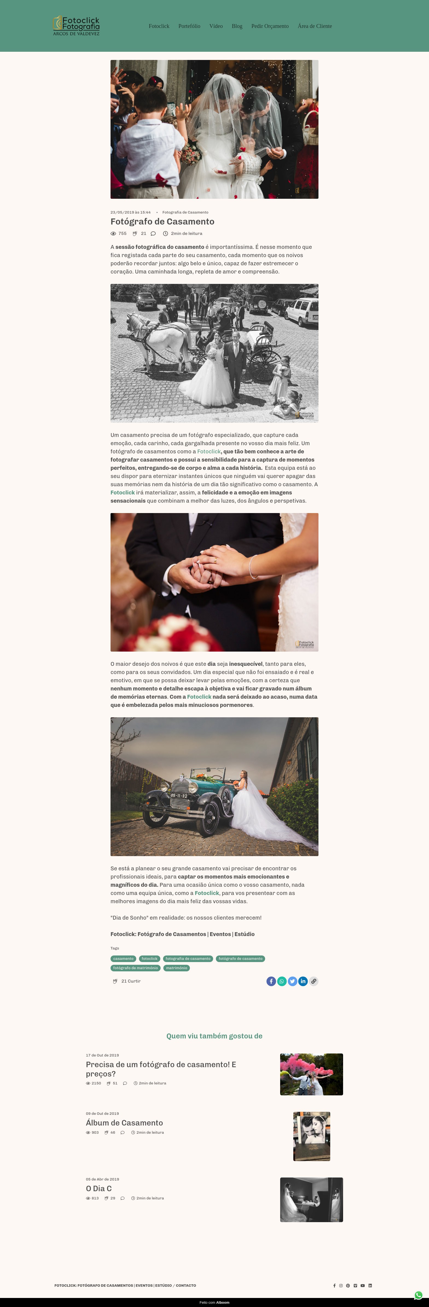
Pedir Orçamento (270, 26)
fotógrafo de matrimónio (135, 968)
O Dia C (99, 1188)
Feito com (214, 1302)
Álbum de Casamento (124, 1122)
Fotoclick (159, 26)
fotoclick (150, 958)
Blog (237, 26)
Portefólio (189, 26)
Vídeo (216, 26)
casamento (123, 958)
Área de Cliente (315, 26)
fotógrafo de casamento (240, 958)
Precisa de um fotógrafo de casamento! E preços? (161, 1069)
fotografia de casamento (188, 958)
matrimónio (176, 968)
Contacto (186, 1286)
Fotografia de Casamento (185, 212)
